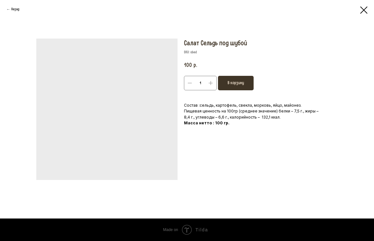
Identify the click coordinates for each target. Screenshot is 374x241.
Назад (15, 9)
